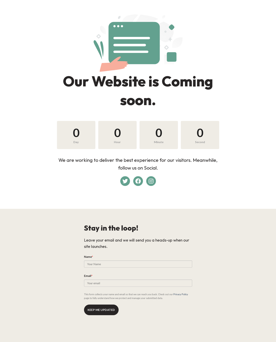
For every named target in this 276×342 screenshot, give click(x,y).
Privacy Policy (180, 294)
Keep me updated (101, 309)
